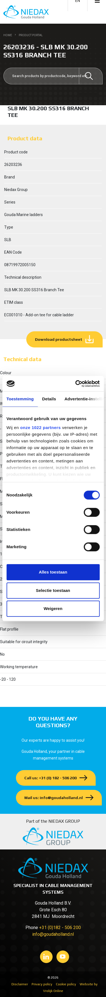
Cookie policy (66, 984)
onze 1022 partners (40, 427)
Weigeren (53, 608)
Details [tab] (49, 398)
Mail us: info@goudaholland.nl (53, 797)
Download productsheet (58, 339)
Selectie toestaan (53, 590)
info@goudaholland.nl (53, 934)
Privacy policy (42, 984)
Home (7, 35)
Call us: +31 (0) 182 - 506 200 (50, 778)
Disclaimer (19, 984)
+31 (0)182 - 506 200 (60, 927)
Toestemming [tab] (20, 398)
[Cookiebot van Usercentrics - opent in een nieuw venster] (76, 383)
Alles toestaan (53, 572)
